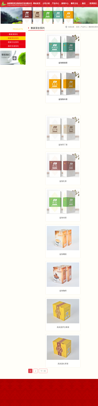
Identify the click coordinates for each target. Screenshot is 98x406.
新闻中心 (65, 3)
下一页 (43, 371)
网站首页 (36, 3)
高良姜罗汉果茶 (63, 335)
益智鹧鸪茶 (63, 64)
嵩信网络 (9, 390)
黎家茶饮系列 (93, 27)
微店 (84, 3)
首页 (77, 27)
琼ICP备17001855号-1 (9, 387)
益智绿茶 (63, 226)
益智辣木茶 (63, 100)
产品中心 (55, 3)
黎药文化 (74, 3)
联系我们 (93, 3)
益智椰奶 (63, 262)
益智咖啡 (63, 299)
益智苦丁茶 (63, 153)
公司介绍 (46, 3)
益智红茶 (63, 189)
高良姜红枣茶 (63, 372)
